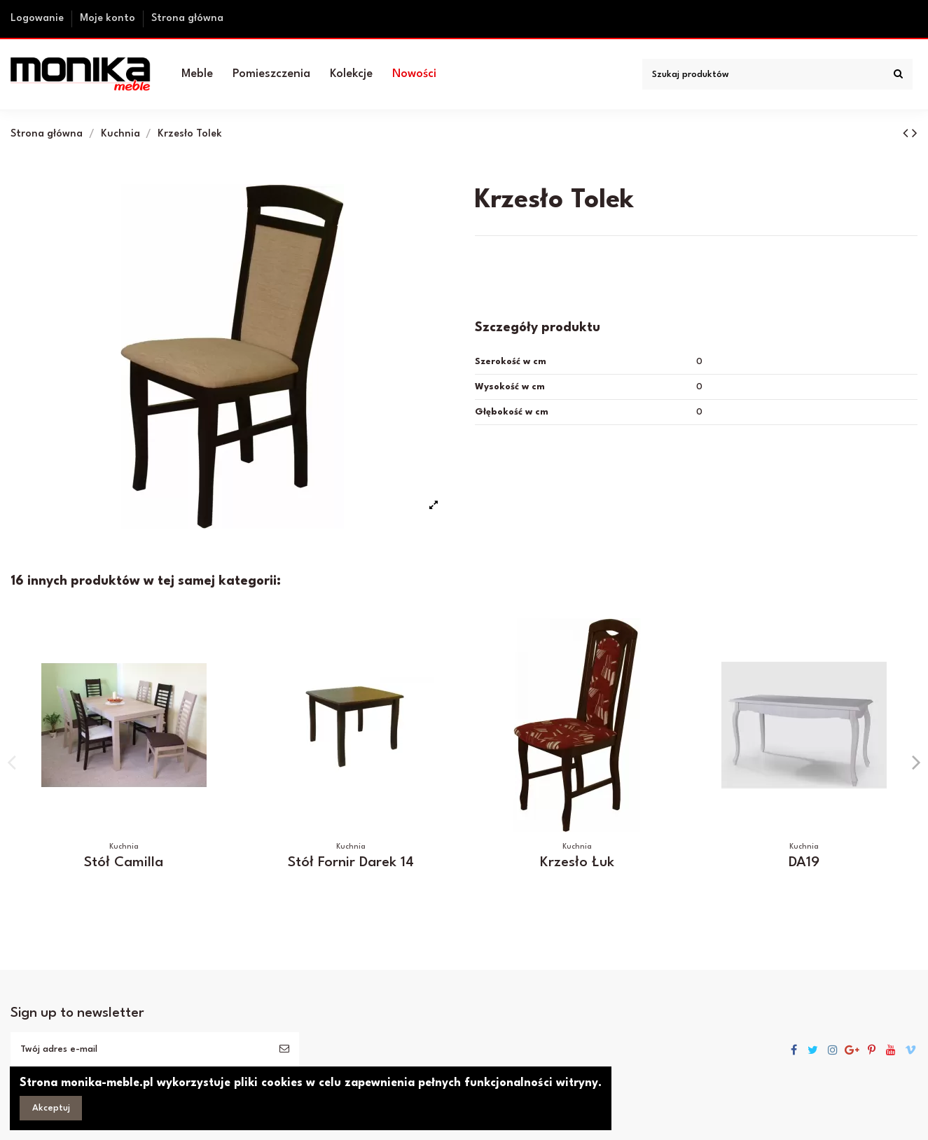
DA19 (804, 863)
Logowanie (39, 18)
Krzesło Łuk (577, 863)
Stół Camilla (123, 863)
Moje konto (109, 18)
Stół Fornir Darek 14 (351, 863)
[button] (197, 74)
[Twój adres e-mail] (140, 1049)
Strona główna (187, 18)
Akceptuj (51, 1108)
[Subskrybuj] (284, 1049)
